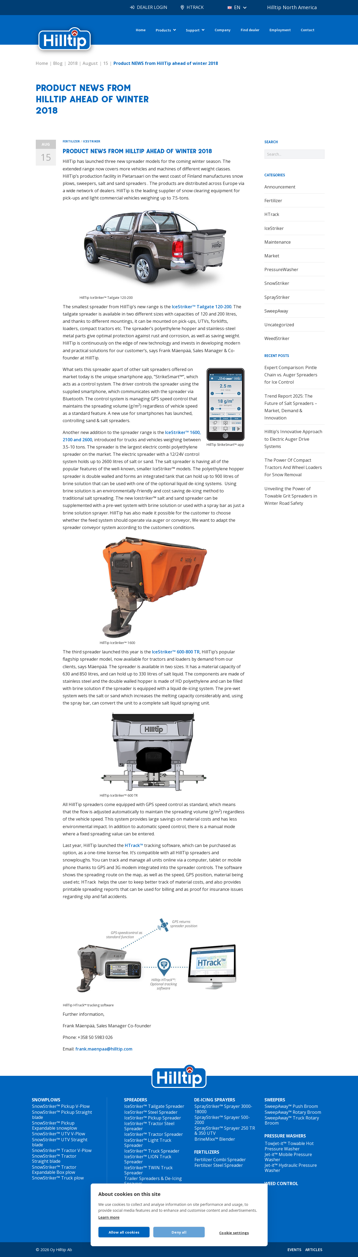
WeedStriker (276, 338)
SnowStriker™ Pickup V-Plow (61, 1106)
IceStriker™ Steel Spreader (151, 1112)
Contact (307, 29)
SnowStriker (276, 283)
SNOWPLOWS (46, 1099)
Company (223, 29)
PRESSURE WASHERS (285, 1136)
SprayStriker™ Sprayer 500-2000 (222, 1119)
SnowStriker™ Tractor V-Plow (61, 1150)
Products (163, 30)
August (90, 63)
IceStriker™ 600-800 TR (176, 652)
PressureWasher (281, 269)
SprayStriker (277, 297)
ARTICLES (313, 1249)
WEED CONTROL (281, 1183)
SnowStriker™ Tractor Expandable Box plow (54, 1169)
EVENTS (294, 1249)
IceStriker (91, 141)
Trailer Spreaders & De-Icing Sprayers (153, 1180)
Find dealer (250, 29)
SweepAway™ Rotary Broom (293, 1112)
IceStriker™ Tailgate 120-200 (201, 307)
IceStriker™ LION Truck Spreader (147, 1159)
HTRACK (195, 7)
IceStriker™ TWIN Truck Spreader (148, 1170)
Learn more (109, 1217)
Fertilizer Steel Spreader (218, 1165)
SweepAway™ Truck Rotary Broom (292, 1120)
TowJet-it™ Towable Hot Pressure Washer (289, 1145)
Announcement (279, 187)
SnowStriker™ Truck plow (58, 1178)
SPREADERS (135, 1099)
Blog (57, 63)
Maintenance (277, 242)
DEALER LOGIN (152, 7)
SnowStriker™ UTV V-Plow (58, 1134)
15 (105, 63)
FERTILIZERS (206, 1152)
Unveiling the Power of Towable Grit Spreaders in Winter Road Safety (290, 496)
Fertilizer (71, 141)
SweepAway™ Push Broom (291, 1106)
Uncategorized (279, 325)
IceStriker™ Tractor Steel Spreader (149, 1126)
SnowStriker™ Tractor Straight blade (54, 1158)
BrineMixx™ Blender (214, 1139)
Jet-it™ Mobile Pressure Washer (288, 1157)
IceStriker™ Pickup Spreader (152, 1118)
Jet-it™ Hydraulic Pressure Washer (291, 1167)
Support (193, 30)
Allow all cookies (124, 1232)
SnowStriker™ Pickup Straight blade (62, 1114)
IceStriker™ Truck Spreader (151, 1151)
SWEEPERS (274, 1099)
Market (271, 256)
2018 (72, 63)
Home (141, 29)
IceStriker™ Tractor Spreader (153, 1134)
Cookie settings (234, 1232)
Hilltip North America (292, 7)
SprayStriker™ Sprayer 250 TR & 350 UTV (224, 1130)
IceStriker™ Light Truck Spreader (147, 1142)
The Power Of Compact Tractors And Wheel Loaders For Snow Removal (293, 467)
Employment (280, 29)
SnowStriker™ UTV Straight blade (59, 1142)
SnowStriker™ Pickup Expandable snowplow (54, 1125)
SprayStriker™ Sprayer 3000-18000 (223, 1108)
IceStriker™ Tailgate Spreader (154, 1106)
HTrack (271, 214)
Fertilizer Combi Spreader (220, 1160)
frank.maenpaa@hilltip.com (103, 1049)
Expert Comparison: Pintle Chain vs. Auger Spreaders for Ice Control (290, 375)
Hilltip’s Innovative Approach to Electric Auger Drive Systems (293, 439)
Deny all (179, 1232)
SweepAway (276, 311)
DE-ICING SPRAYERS (214, 1099)
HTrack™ (134, 845)
